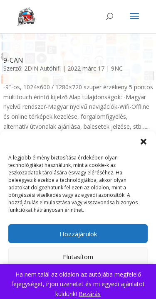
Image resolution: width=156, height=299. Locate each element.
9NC (117, 68)
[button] (143, 141)
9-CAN (13, 60)
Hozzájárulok (78, 234)
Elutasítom (78, 256)
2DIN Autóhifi (42, 68)
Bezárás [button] (90, 294)
